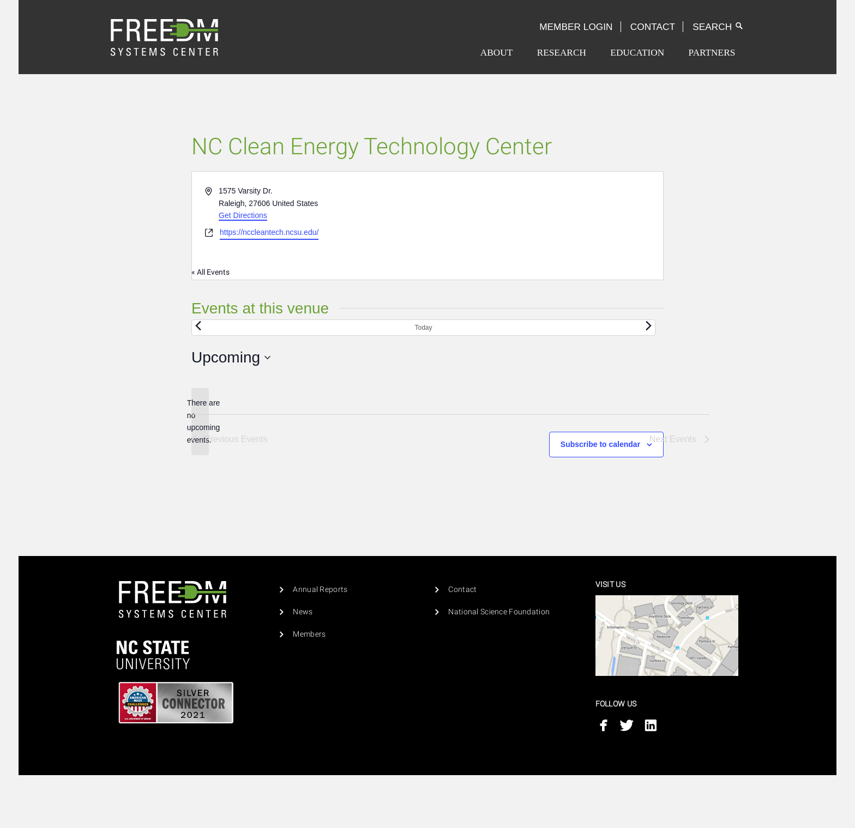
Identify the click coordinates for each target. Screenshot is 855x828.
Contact (652, 26)
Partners (712, 52)
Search (718, 26)
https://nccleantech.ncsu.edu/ (269, 232)
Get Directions (243, 215)
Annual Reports (320, 589)
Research (561, 52)
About (496, 52)
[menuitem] (496, 53)
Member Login (575, 26)
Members (309, 634)
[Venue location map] (544, 226)
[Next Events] (648, 326)
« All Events (210, 272)
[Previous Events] (197, 326)
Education (637, 52)
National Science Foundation (499, 612)
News (302, 612)
